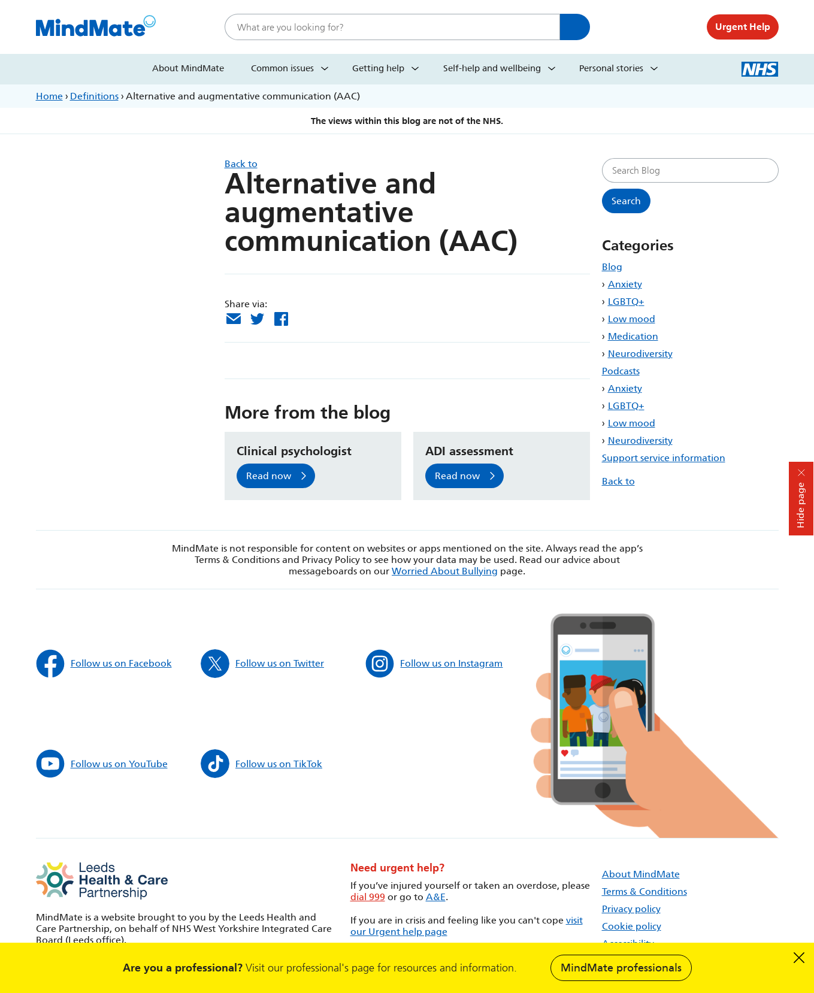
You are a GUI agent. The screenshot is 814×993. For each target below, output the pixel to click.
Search (575, 27)
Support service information (663, 458)
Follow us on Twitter (262, 663)
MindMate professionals (621, 968)
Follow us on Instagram (434, 663)
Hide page (800, 505)
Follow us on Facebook (104, 663)
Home (49, 96)
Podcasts (621, 371)
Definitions (94, 96)
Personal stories (611, 68)
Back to (618, 481)
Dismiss (799, 958)
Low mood (631, 319)
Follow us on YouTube (102, 763)
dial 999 (367, 897)
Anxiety (625, 284)
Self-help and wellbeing (492, 68)
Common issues (282, 68)
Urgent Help (742, 26)
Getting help (378, 68)
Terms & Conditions (644, 891)
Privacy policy (631, 909)
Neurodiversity (640, 353)
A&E (436, 897)
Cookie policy (631, 926)
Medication (633, 336)
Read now (268, 476)
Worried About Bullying (445, 571)
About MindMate (188, 68)
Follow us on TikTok (261, 763)
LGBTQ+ (626, 301)
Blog (612, 267)
